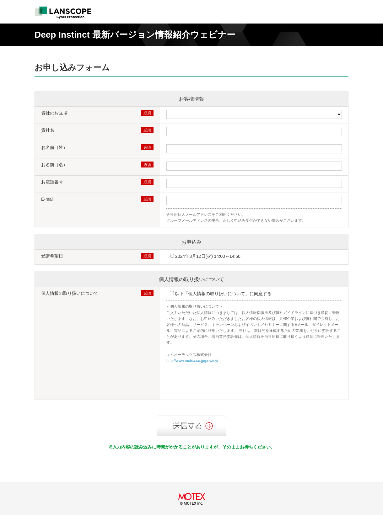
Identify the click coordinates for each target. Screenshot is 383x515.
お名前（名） (54, 164)
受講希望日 (52, 255)
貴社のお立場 (54, 112)
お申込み (191, 242)
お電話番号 (52, 181)
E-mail (47, 199)
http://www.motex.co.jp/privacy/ (192, 360)
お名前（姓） (54, 147)
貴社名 (47, 130)
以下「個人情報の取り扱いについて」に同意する (223, 293)
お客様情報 (191, 99)
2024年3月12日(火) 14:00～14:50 (207, 256)
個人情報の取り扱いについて (191, 279)
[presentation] (214, 384)
